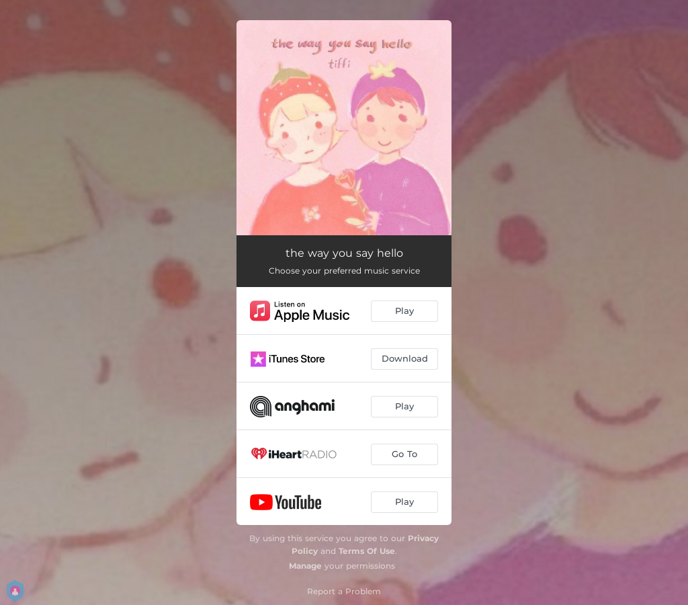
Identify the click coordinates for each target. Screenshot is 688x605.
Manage (305, 566)
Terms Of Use (367, 551)
